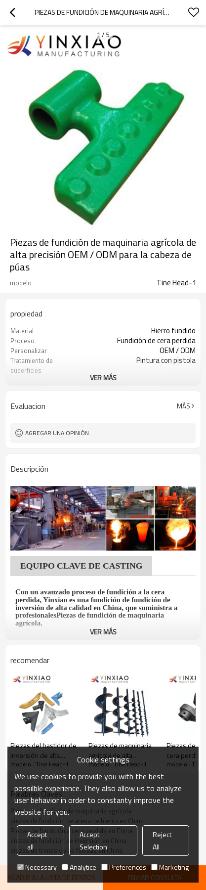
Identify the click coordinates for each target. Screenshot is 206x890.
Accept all (37, 840)
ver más (103, 377)
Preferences (123, 867)
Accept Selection (93, 840)
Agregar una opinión (57, 433)
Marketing (170, 867)
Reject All (162, 840)
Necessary (37, 867)
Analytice (79, 867)
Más (183, 406)
